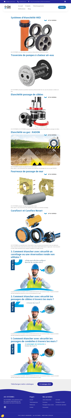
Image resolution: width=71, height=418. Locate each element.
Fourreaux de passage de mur (27, 171)
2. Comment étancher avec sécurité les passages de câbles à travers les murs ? (32, 298)
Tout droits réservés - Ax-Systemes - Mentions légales (35, 415)
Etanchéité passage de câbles (27, 94)
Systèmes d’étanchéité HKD (26, 17)
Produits (27, 6)
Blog (29, 9)
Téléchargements (38, 6)
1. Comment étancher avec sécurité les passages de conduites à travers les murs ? (34, 340)
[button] (62, 7)
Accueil (20, 6)
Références (21, 9)
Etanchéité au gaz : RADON (25, 132)
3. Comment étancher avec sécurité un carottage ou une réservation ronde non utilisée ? (33, 254)
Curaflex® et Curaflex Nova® (27, 210)
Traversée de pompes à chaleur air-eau (32, 55)
